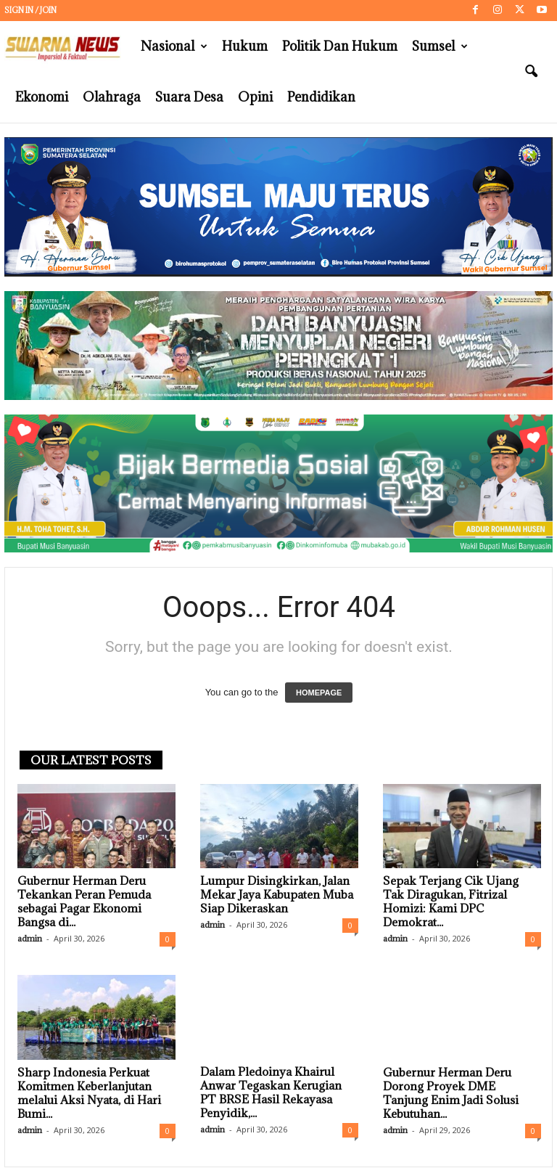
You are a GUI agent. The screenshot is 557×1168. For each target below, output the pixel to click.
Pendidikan (321, 97)
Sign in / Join (30, 10)
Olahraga (112, 97)
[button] (531, 72)
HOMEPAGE (319, 692)
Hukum (245, 46)
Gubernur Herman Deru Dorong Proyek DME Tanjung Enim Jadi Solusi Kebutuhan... (451, 1093)
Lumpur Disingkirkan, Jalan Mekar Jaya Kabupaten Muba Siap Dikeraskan (276, 894)
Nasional (174, 46)
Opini (255, 97)
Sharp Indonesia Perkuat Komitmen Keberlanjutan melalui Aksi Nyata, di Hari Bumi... (89, 1093)
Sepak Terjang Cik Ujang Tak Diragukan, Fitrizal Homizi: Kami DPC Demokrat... (451, 901)
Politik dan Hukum (339, 46)
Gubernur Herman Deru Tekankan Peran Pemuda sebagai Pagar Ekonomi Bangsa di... (84, 901)
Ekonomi (41, 97)
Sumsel (440, 46)
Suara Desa (189, 97)
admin (29, 938)
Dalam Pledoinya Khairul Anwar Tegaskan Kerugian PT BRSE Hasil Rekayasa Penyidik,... (271, 1093)
